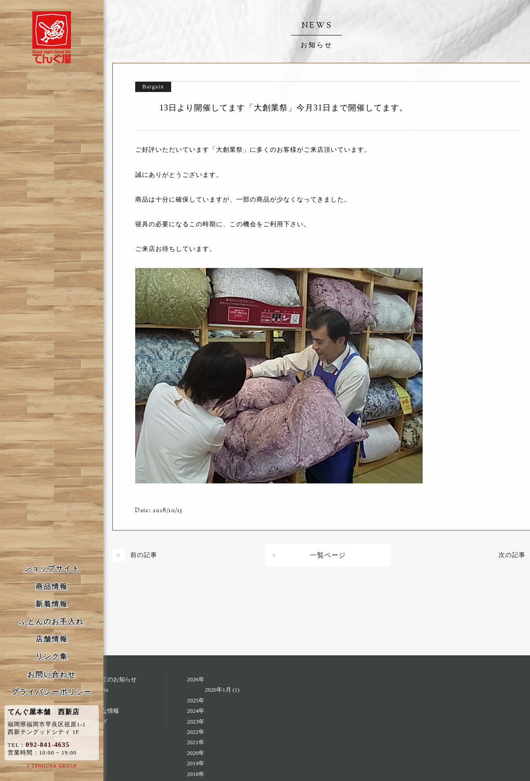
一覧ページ (328, 555)
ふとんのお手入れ (51, 621)
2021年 (195, 742)
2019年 (195, 763)
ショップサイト (51, 568)
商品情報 (51, 586)
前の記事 (143, 555)
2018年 (195, 774)
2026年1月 (218, 689)
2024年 (195, 710)
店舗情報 (51, 639)
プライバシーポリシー (51, 692)
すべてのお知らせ (113, 679)
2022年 (195, 731)
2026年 (195, 679)
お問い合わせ (51, 674)
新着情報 (51, 604)
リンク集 (51, 656)
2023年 (195, 721)
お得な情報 (104, 710)
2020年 (195, 753)
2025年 (195, 700)
